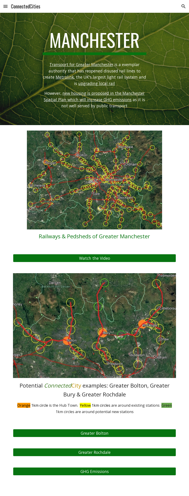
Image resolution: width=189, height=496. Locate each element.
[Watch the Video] (94, 258)
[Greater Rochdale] (94, 452)
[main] (94, 42)
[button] (5, 6)
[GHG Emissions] (94, 471)
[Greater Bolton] (94, 433)
